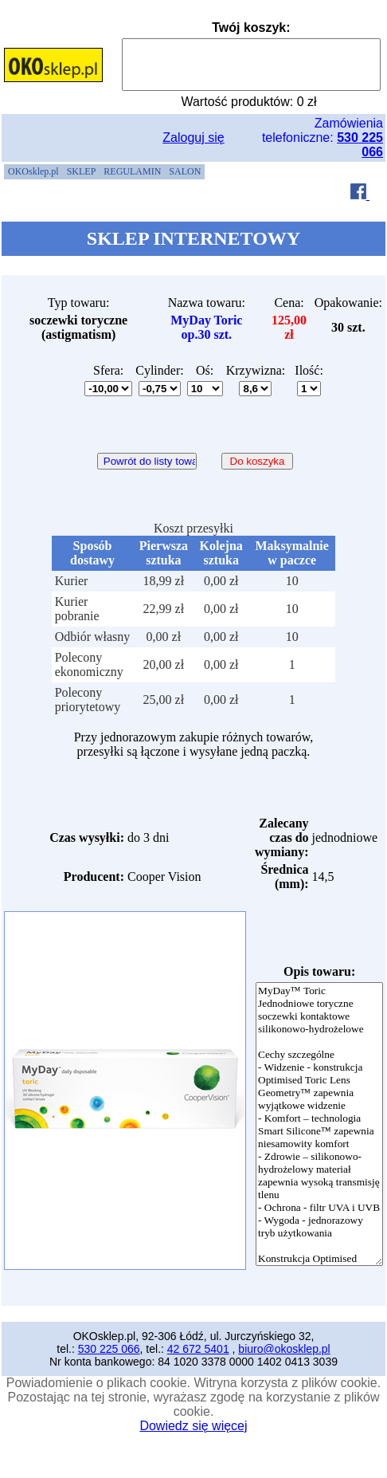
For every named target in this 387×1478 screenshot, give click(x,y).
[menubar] (104, 171)
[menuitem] (33, 171)
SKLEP (81, 171)
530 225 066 (109, 1348)
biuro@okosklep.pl (284, 1348)
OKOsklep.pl (33, 171)
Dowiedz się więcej (193, 1426)
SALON (185, 171)
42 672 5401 (198, 1348)
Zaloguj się (193, 137)
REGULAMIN (132, 171)
